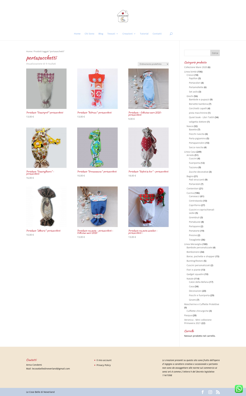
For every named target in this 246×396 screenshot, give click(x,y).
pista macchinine (198, 112)
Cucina (190, 192)
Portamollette (196, 87)
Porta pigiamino (197, 138)
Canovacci (194, 196)
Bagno (190, 176)
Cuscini (193, 158)
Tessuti (111, 34)
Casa (191, 286)
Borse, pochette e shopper (201, 256)
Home (77, 34)
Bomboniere (193, 251)
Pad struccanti (196, 179)
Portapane (194, 226)
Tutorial (144, 34)
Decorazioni (195, 290)
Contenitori (193, 188)
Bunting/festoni (195, 260)
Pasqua (188, 315)
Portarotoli (194, 184)
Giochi (190, 96)
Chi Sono (89, 34)
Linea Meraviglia (193, 244)
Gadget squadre (195, 274)
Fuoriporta (194, 162)
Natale (190, 278)
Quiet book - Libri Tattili (201, 117)
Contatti (157, 34)
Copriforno (194, 205)
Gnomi (192, 299)
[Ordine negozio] (153, 64)
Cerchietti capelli (198, 108)
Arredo (190, 155)
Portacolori (194, 82)
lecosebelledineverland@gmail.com (51, 368)
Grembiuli (194, 217)
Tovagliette (195, 239)
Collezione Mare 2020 (195, 67)
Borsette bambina (198, 103)
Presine (193, 235)
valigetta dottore (197, 121)
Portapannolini (197, 142)
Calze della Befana (199, 281)
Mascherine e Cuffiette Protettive (201, 304)
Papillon (193, 78)
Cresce (190, 74)
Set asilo (193, 91)
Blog (100, 34)
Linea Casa (190, 151)
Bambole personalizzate (199, 247)
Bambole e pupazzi (199, 99)
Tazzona (193, 167)
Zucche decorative (198, 171)
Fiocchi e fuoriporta (199, 295)
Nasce (190, 126)
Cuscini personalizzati (198, 265)
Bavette (193, 129)
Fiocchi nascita (197, 133)
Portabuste (195, 221)
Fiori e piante (194, 269)
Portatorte (194, 230)
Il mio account (104, 360)
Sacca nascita (196, 147)
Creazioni (127, 34)
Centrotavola (195, 200)
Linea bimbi (190, 71)
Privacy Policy (104, 365)
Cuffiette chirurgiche (198, 310)
